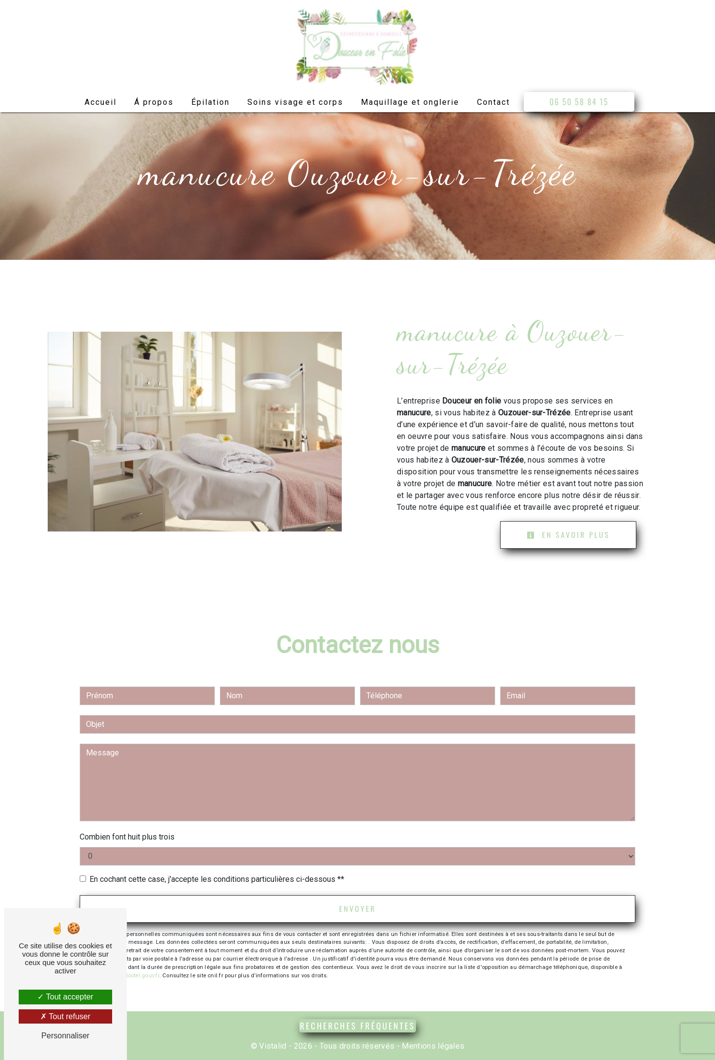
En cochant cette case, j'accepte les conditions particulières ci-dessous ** (216, 879)
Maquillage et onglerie (410, 102)
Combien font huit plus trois (127, 837)
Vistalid (273, 1046)
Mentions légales (432, 1046)
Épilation (210, 102)
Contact (493, 102)
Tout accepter (65, 997)
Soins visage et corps (295, 102)
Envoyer (357, 909)
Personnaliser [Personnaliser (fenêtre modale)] (65, 1035)
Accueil (101, 102)
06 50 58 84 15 (579, 102)
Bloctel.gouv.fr (140, 975)
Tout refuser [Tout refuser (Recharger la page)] (65, 1016)
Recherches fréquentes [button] (357, 1025)
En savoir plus (568, 535)
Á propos (154, 102)
